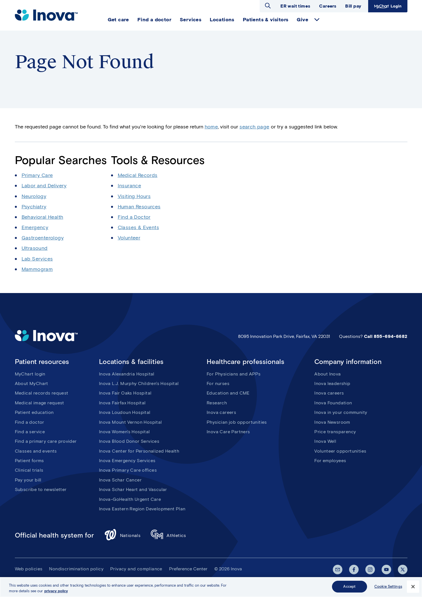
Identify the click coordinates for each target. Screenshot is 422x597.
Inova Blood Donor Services (129, 441)
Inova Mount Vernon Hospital (130, 422)
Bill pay (353, 6)
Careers (327, 6)
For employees (330, 460)
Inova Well (325, 441)
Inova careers (221, 412)
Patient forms (29, 460)
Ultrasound (35, 248)
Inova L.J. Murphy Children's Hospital (139, 383)
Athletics (168, 535)
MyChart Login (387, 6)
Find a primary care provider (46, 441)
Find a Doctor (134, 217)
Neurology (34, 196)
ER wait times (295, 6)
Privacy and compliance (136, 568)
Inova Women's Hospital (124, 431)
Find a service (30, 431)
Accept (349, 588)
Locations (222, 20)
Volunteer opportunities (340, 451)
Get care (118, 20)
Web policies (29, 568)
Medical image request (39, 402)
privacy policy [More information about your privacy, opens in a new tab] (56, 593)
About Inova (327, 374)
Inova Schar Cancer (120, 480)
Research (217, 402)
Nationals (122, 535)
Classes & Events (138, 227)
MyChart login (30, 374)
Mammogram (37, 269)
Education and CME (228, 393)
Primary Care (37, 175)
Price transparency (335, 431)
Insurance (129, 186)
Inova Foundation (333, 402)
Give (302, 20)
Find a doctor (154, 20)
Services (190, 20)
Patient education (34, 412)
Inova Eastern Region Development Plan (142, 508)
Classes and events (36, 451)
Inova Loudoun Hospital (125, 412)
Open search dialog (267, 5)
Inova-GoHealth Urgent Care (130, 499)
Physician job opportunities (237, 422)
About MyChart (31, 383)
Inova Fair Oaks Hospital (125, 393)
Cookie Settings (388, 588)
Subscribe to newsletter (41, 489)
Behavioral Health (42, 217)
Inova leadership (332, 383)
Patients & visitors (266, 20)
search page (254, 127)
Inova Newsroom (332, 422)
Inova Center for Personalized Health (139, 451)
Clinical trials (29, 470)
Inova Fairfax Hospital (122, 402)
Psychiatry (34, 207)
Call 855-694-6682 (385, 336)
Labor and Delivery (44, 186)
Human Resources (139, 207)
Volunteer (129, 238)
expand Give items (317, 19)
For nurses (218, 383)
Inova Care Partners (228, 431)
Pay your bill (28, 480)
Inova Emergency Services (127, 460)
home (211, 127)
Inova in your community (340, 412)
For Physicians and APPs (233, 374)
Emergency (35, 227)
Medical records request (41, 393)
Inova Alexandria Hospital (126, 374)
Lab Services (37, 259)
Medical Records (138, 175)
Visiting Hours (134, 196)
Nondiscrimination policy (76, 568)
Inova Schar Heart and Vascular (133, 489)
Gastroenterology (43, 238)
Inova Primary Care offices (128, 470)
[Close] (413, 588)
